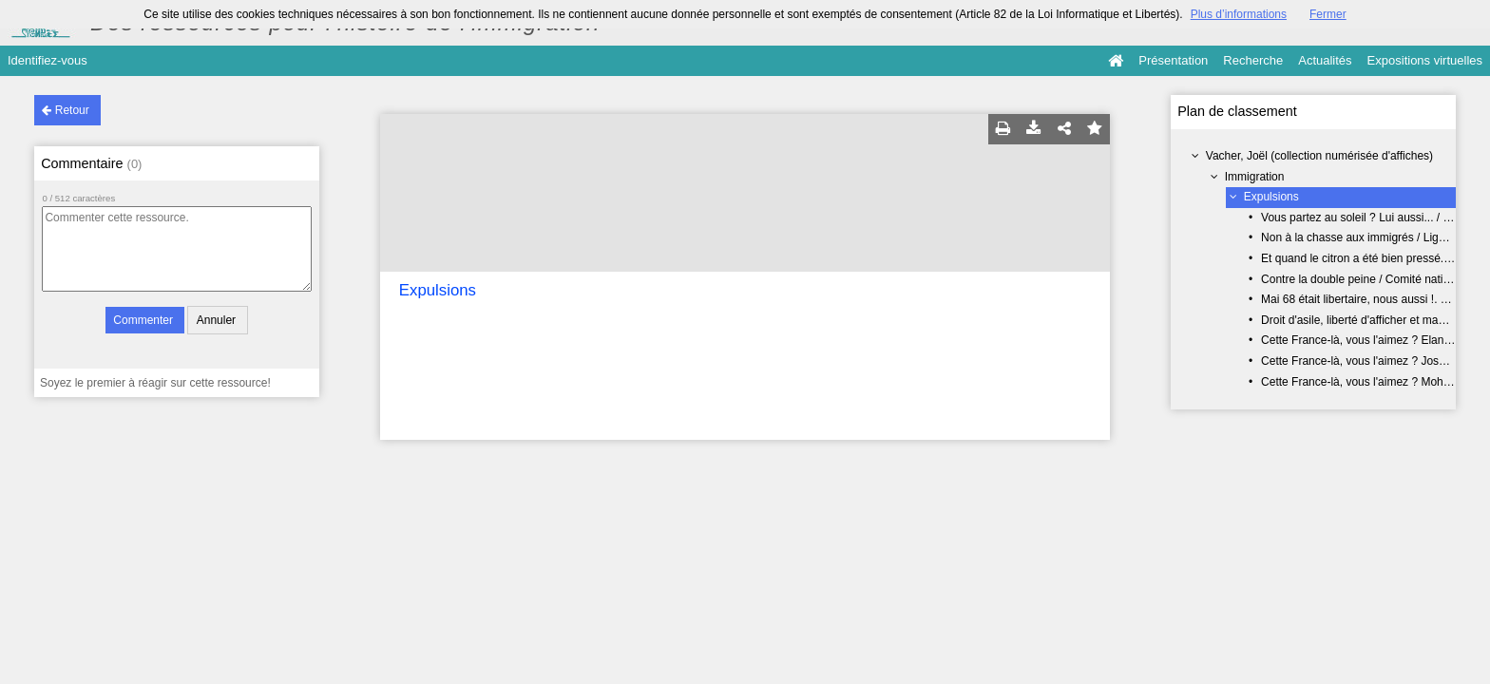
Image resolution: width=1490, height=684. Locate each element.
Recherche (1253, 60)
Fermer (1328, 14)
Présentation (1173, 60)
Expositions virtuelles (1424, 60)
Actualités (1324, 60)
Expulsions (1271, 196)
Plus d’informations (1239, 14)
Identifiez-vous (47, 60)
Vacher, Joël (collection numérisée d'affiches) (1319, 155)
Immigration (1255, 176)
